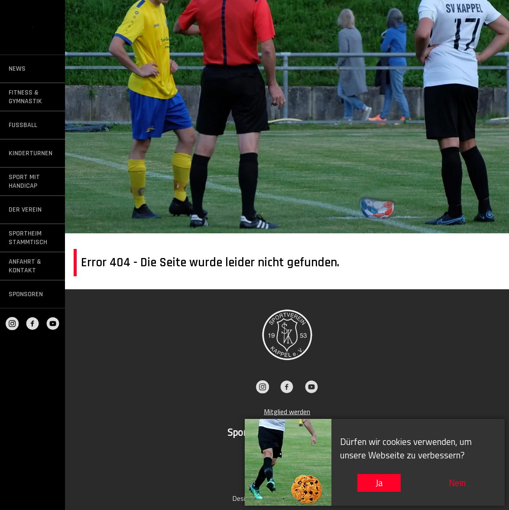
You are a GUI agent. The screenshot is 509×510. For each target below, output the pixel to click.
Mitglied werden (287, 411)
